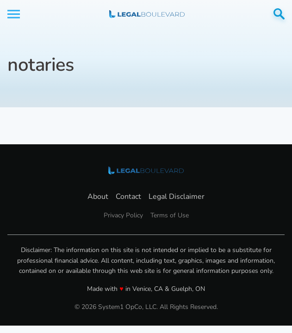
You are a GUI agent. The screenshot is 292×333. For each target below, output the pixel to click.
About (97, 196)
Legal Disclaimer (177, 196)
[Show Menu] (13, 13)
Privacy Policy (123, 215)
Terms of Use (169, 215)
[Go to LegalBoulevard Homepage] (147, 14)
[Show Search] (279, 13)
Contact (128, 196)
